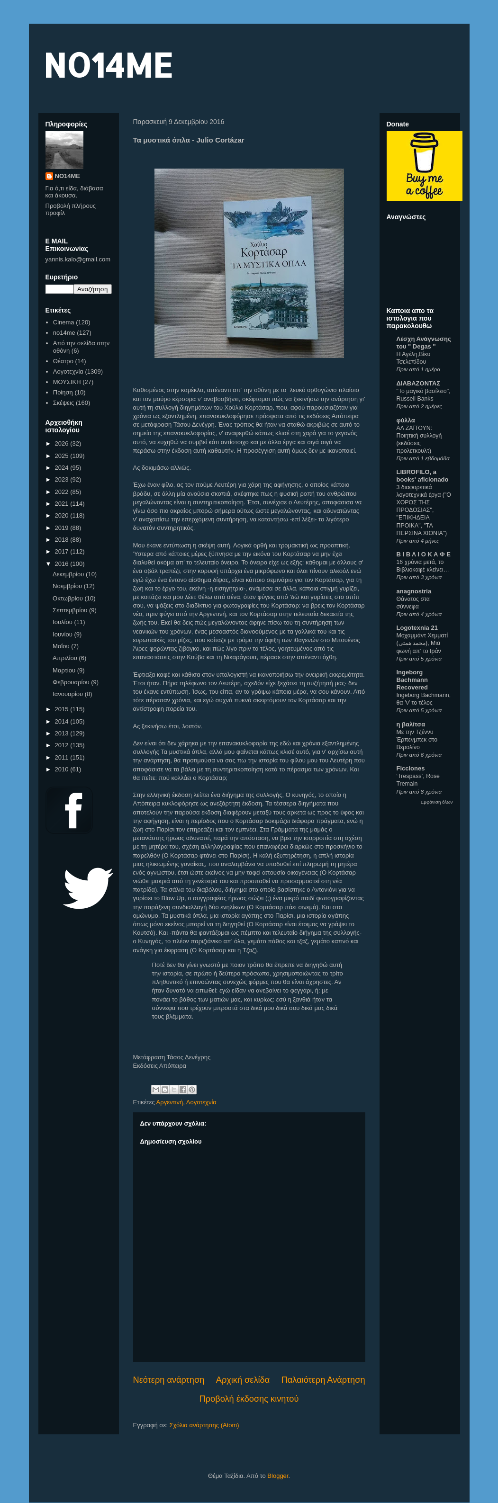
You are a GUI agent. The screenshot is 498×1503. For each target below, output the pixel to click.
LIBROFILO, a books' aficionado (423, 475)
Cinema (63, 322)
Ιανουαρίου (69, 694)
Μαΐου (62, 646)
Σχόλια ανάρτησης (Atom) (204, 1425)
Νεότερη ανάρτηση (169, 1380)
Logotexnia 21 (417, 627)
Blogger (277, 1475)
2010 (63, 769)
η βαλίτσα (411, 724)
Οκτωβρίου (68, 598)
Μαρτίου (65, 670)
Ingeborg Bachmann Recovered (412, 680)
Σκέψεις (63, 402)
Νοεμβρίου (68, 586)
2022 (63, 491)
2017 (63, 551)
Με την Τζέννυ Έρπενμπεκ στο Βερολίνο (417, 740)
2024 (63, 467)
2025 (63, 455)
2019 (63, 527)
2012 (63, 745)
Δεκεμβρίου (69, 574)
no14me (64, 332)
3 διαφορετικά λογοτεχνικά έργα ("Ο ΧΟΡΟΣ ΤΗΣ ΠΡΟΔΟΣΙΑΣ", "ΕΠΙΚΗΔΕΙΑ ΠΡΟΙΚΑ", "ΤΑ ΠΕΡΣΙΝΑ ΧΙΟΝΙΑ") (424, 510)
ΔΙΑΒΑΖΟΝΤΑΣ (419, 383)
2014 (63, 721)
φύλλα (406, 420)
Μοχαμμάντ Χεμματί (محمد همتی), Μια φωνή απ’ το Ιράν (422, 643)
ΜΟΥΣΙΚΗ (67, 381)
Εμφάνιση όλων (437, 802)
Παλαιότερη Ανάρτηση (323, 1380)
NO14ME (107, 65)
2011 (63, 757)
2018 (63, 539)
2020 (63, 515)
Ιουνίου (63, 634)
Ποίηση (63, 392)
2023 (63, 479)
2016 (63, 563)
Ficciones (411, 768)
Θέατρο (63, 361)
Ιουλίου (63, 622)
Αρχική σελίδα (243, 1380)
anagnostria (414, 591)
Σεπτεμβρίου (71, 610)
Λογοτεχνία (201, 1102)
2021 (63, 503)
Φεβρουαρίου (72, 682)
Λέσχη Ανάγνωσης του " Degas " (424, 342)
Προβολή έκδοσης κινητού (249, 1399)
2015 (63, 709)
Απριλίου (66, 658)
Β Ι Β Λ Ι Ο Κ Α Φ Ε (424, 554)
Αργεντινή (169, 1102)
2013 (63, 733)
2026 (63, 443)
